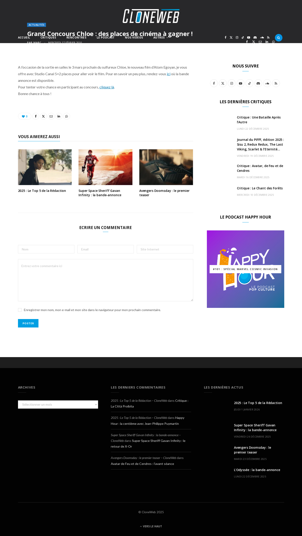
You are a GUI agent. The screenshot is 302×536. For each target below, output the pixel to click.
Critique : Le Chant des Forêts (260, 188)
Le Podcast (106, 37)
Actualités (37, 24)
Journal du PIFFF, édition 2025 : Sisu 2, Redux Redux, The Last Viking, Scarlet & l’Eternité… (260, 144)
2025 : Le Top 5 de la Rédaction (42, 190)
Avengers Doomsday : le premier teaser (164, 192)
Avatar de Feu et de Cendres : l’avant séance (142, 464)
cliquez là (106, 87)
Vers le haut (151, 526)
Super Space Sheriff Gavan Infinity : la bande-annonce (100, 192)
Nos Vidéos (134, 37)
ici (168, 74)
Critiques (48, 37)
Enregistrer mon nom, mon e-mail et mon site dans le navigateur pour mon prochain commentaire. (92, 310)
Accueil (24, 37)
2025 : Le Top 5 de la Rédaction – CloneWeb (139, 400)
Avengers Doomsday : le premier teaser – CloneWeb (143, 458)
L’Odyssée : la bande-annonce (257, 470)
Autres (159, 37)
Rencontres (76, 37)
